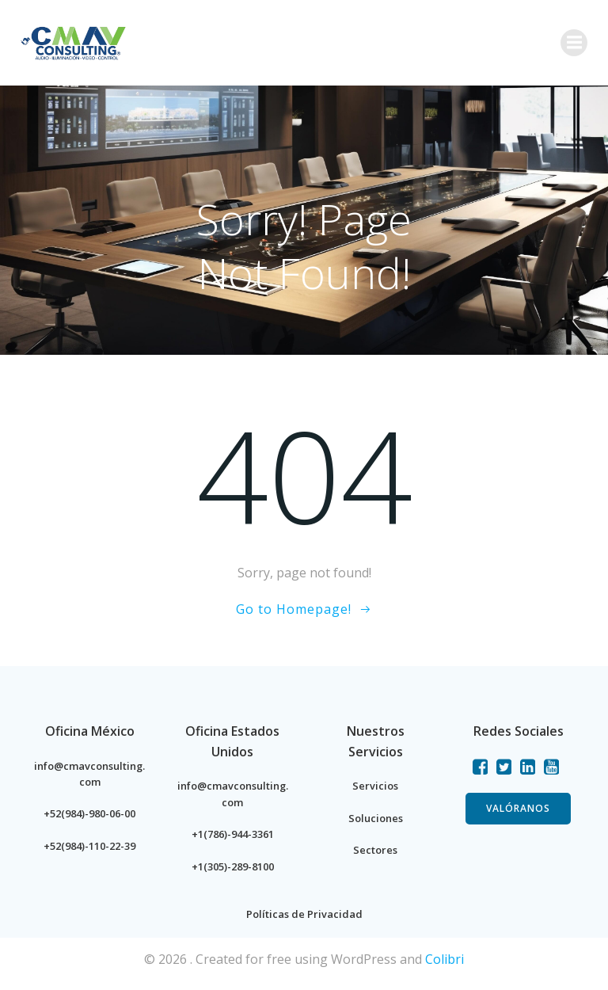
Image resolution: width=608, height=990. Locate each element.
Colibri (444, 959)
